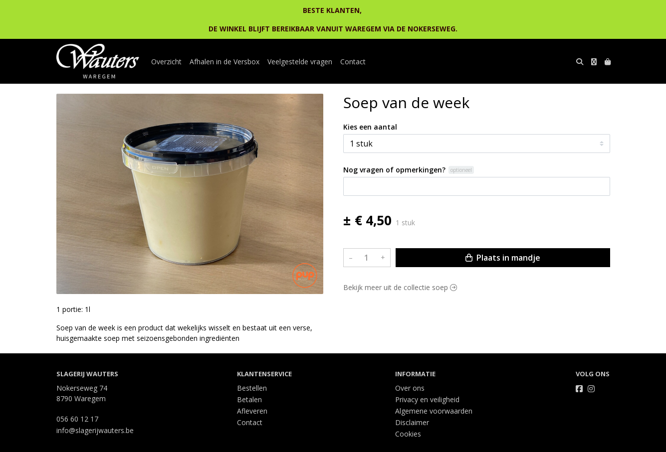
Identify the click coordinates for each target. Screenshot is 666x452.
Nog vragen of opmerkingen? (394, 169)
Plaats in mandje (502, 257)
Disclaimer (412, 422)
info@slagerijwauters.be (95, 430)
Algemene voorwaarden (433, 411)
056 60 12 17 (77, 419)
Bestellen (252, 388)
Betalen (249, 399)
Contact (353, 61)
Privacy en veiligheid (427, 399)
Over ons (410, 388)
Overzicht (166, 61)
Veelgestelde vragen (299, 61)
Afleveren (252, 411)
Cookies (408, 434)
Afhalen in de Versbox (224, 61)
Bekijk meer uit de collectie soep (400, 287)
